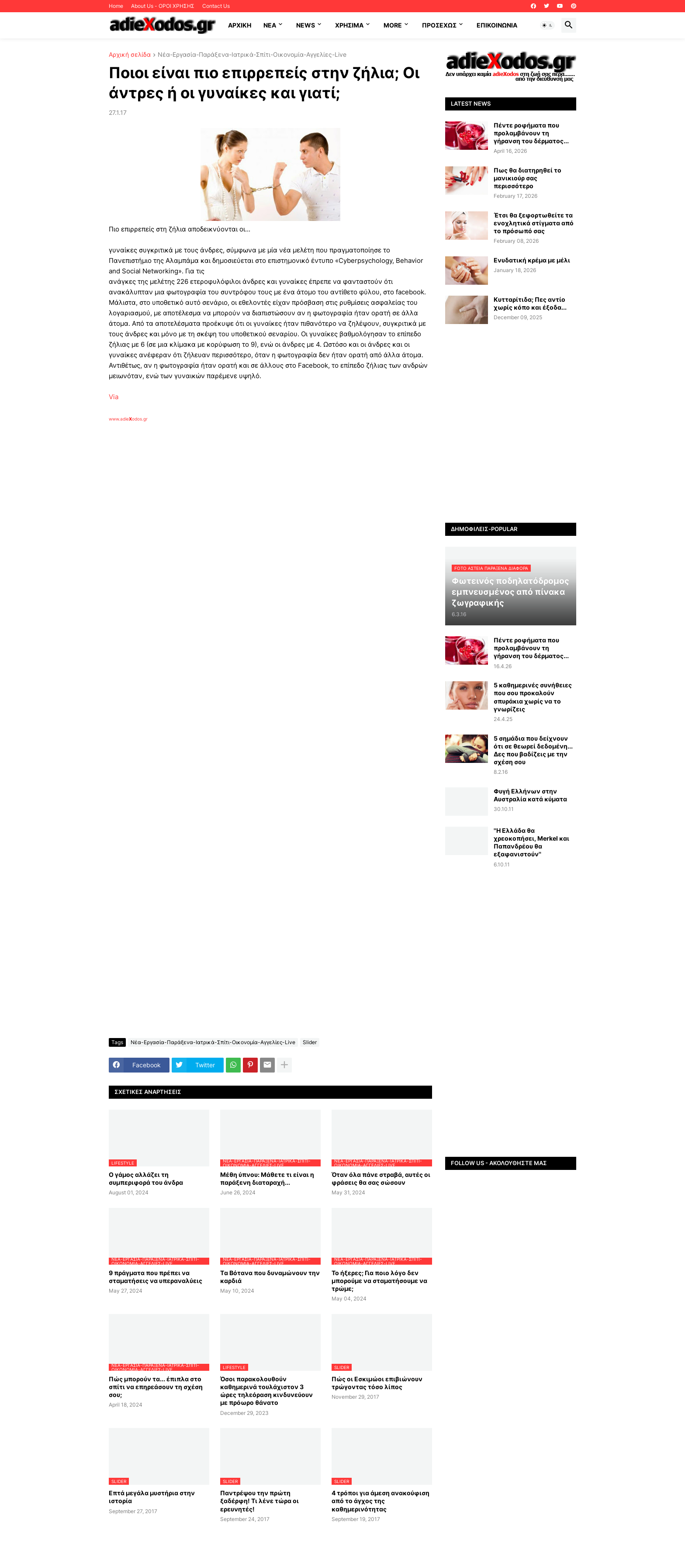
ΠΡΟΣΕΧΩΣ (439, 25)
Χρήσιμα (349, 25)
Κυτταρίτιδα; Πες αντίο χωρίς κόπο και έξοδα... (530, 303)
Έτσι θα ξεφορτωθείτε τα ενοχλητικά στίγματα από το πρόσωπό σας (534, 223)
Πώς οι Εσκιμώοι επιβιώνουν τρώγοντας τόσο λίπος (377, 1382)
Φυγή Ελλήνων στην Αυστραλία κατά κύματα (530, 795)
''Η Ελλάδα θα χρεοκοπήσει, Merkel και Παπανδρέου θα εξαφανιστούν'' (531, 842)
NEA (269, 25)
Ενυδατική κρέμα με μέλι (532, 260)
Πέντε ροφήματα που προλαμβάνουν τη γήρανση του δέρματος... (531, 133)
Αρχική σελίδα (130, 55)
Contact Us (216, 6)
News (305, 25)
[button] (547, 25)
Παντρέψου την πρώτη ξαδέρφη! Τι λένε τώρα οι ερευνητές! (259, 1500)
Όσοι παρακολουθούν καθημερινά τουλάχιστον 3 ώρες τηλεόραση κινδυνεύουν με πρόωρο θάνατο (266, 1391)
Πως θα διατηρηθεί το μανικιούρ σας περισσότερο (527, 178)
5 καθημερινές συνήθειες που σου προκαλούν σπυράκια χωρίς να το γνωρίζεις (533, 697)
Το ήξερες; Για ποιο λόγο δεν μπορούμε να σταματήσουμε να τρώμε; (379, 1280)
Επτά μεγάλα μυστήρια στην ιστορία (152, 1496)
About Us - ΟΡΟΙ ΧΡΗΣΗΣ (162, 6)
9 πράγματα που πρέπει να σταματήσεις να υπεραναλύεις (155, 1276)
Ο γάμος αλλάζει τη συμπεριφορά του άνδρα (146, 1178)
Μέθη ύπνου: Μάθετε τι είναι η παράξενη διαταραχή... (267, 1178)
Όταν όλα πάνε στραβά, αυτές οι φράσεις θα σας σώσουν (381, 1178)
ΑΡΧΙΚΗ (239, 25)
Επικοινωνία (497, 25)
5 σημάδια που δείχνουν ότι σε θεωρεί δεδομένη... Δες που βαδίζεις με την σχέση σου (533, 750)
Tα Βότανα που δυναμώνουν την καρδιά (270, 1276)
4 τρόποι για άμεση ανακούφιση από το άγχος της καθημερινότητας (380, 1500)
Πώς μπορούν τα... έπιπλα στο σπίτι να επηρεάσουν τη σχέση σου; (156, 1386)
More (393, 25)
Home (116, 6)
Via (113, 397)
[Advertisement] (248, 522)
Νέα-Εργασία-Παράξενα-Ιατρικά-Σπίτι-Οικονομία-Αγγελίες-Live (252, 55)
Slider (310, 1042)
